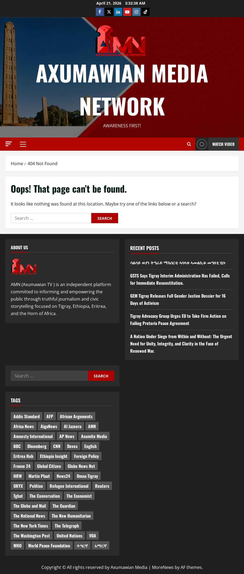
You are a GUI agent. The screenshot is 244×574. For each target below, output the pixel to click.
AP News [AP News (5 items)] (66, 436)
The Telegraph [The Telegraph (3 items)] (67, 525)
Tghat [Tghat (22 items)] (18, 496)
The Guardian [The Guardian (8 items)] (64, 506)
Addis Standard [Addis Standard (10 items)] (26, 416)
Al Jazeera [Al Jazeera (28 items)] (72, 426)
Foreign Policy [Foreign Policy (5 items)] (86, 456)
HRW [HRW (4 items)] (17, 476)
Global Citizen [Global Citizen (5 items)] (49, 466)
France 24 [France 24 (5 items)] (21, 466)
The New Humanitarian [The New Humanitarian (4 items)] (71, 515)
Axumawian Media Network (122, 89)
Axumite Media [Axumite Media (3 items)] (94, 436)
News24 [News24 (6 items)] (63, 476)
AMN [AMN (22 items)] (92, 426)
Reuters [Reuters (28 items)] (102, 486)
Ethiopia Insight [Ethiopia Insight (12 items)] (53, 456)
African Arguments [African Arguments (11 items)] (76, 416)
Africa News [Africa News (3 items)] (23, 426)
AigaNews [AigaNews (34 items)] (49, 426)
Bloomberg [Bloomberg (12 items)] (36, 446)
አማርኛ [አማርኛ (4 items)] (100, 545)
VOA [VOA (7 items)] (92, 535)
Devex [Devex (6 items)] (72, 446)
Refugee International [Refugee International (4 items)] (69, 486)
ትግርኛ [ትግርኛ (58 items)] (82, 545)
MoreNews (163, 567)
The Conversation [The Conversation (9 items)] (45, 496)
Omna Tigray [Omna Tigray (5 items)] (87, 476)
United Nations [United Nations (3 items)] (69, 535)
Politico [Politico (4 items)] (36, 486)
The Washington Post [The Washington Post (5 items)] (31, 535)
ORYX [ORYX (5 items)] (18, 486)
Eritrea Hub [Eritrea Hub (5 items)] (23, 456)
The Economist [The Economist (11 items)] (79, 496)
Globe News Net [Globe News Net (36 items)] (81, 466)
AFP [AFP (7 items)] (49, 416)
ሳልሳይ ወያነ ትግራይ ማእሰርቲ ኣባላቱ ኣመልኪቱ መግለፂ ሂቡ (177, 262)
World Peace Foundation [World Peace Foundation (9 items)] (49, 545)
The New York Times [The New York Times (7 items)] (30, 525)
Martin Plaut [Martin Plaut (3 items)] (39, 476)
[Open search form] (189, 144)
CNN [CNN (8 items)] (56, 446)
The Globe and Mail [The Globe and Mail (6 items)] (29, 506)
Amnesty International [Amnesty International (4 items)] (33, 436)
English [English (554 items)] (90, 446)
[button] (8, 144)
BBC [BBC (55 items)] (17, 446)
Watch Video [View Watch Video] (215, 144)
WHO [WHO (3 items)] (17, 545)
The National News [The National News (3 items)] (29, 515)
